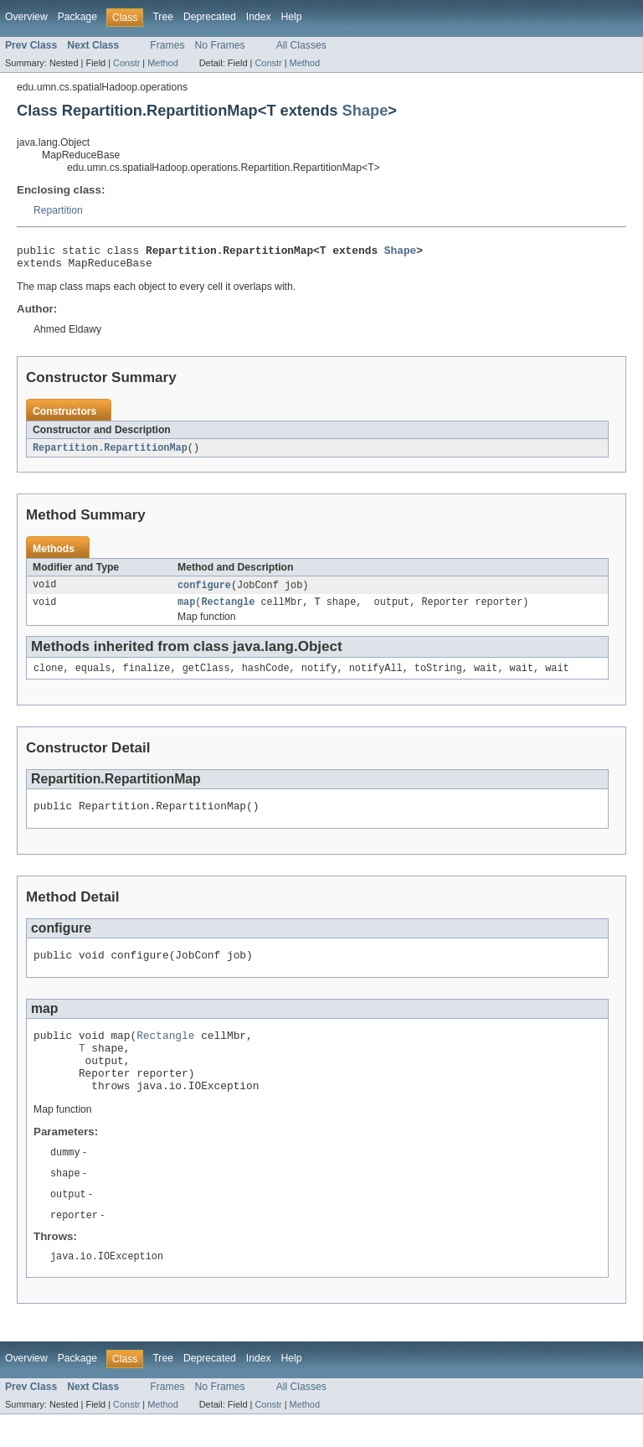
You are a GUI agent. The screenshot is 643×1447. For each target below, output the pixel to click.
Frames (167, 45)
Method (162, 63)
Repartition (58, 210)
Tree (162, 17)
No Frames (220, 45)
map (186, 610)
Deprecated (209, 17)
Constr (126, 63)
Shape (365, 110)
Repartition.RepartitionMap (110, 453)
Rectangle (228, 610)
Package (77, 17)
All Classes (301, 45)
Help (291, 17)
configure (204, 591)
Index (258, 17)
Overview (26, 17)
